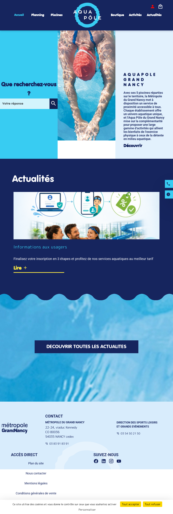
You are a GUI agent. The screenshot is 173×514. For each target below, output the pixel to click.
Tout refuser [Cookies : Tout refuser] (152, 504)
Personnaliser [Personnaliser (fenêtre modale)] (87, 509)
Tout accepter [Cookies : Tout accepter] (130, 504)
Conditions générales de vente (36, 494)
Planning (37, 15)
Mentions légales (35, 484)
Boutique (117, 15)
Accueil (19, 15)
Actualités (154, 15)
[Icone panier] (160, 6)
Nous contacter (36, 474)
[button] (53, 104)
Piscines (57, 15)
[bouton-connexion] (152, 6)
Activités (135, 15)
